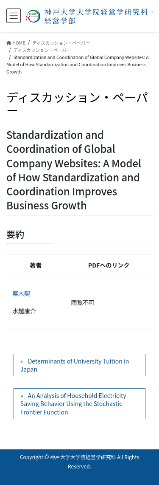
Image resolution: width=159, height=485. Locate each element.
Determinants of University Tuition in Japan (74, 365)
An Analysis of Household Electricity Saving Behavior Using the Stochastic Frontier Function (73, 403)
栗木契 (21, 293)
